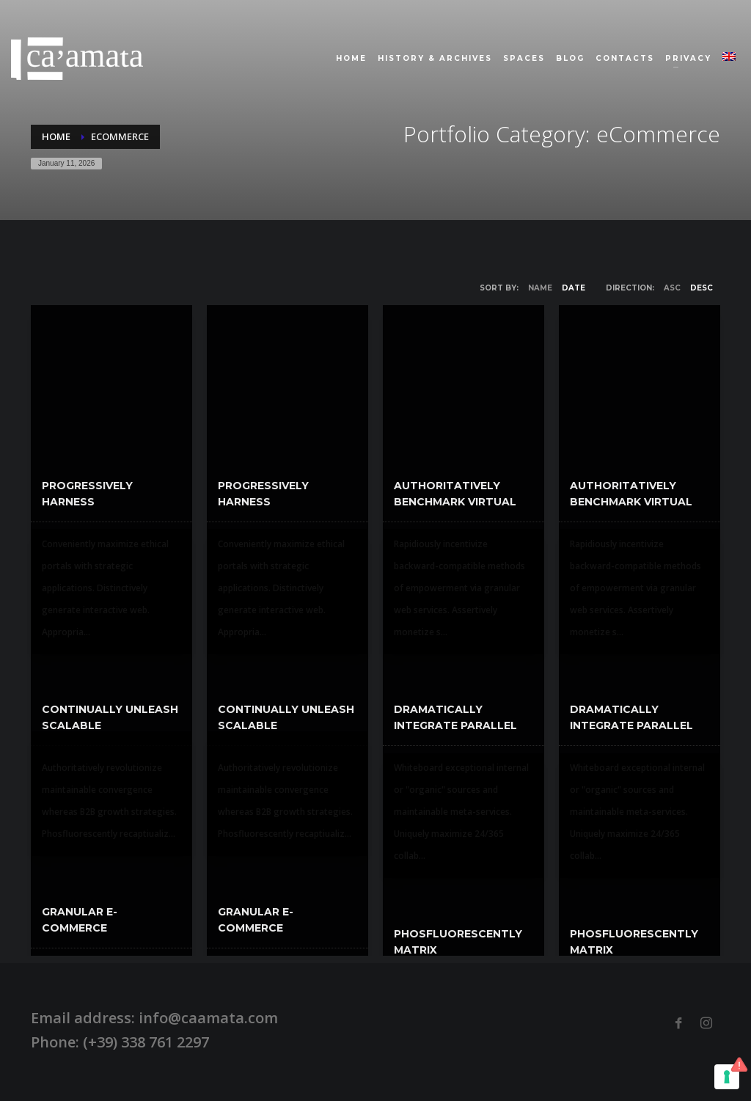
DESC (701, 288)
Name (540, 288)
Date (573, 288)
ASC (672, 288)
